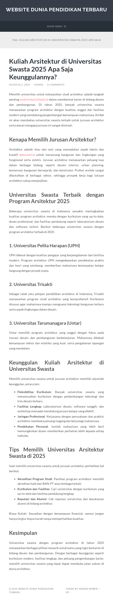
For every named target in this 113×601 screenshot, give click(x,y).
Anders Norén (88, 588)
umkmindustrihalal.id (34, 99)
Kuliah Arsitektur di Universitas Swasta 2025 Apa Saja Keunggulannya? (55, 69)
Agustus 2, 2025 (19, 84)
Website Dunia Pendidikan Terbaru (56, 10)
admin (38, 84)
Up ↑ (68, 592)
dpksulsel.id (27, 155)
